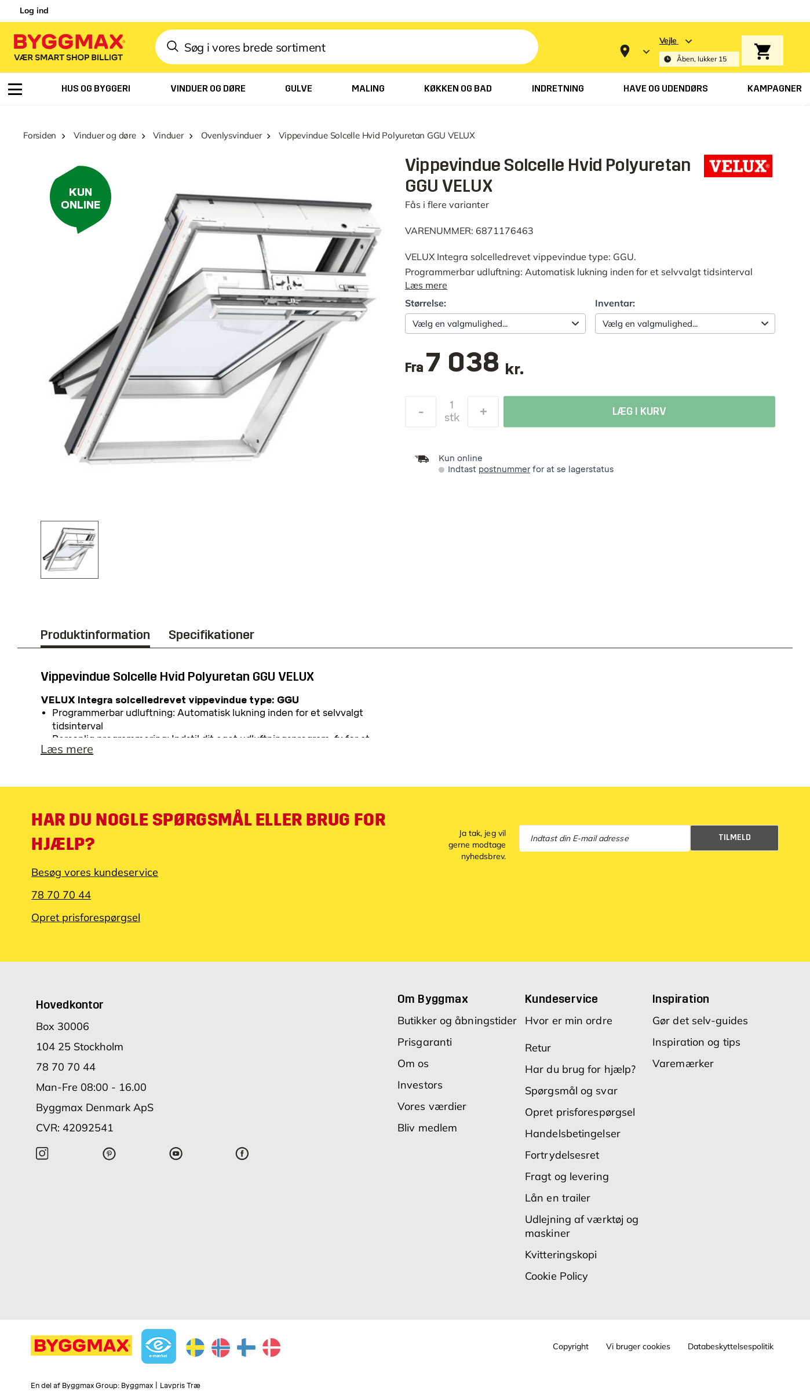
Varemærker (683, 1063)
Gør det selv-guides (700, 1020)
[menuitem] (15, 89)
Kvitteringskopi (561, 1254)
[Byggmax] (68, 46)
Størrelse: (425, 303)
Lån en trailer (557, 1197)
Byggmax (137, 1386)
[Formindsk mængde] (420, 414)
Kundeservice (562, 999)
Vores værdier (431, 1106)
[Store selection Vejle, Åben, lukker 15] (699, 51)
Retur (538, 1047)
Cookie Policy (556, 1276)
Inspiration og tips (696, 1042)
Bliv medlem (427, 1127)
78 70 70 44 (61, 894)
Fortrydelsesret (562, 1155)
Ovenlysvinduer (231, 135)
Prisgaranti (424, 1042)
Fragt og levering (567, 1176)
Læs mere (426, 285)
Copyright (571, 1346)
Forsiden (39, 135)
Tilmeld (734, 837)
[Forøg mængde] (483, 414)
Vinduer (168, 135)
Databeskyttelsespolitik (730, 1346)
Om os (413, 1063)
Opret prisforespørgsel (85, 917)
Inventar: (615, 303)
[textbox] (474, 368)
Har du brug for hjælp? (580, 1069)
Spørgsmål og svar (571, 1090)
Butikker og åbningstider (457, 1020)
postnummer (504, 469)
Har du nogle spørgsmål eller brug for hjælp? (208, 831)
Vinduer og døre (105, 135)
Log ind (34, 10)
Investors (420, 1084)
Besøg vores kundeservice (94, 872)
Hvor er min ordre (568, 1020)
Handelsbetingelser (573, 1133)
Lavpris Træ (180, 1386)
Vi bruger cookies (638, 1346)
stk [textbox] (451, 420)
